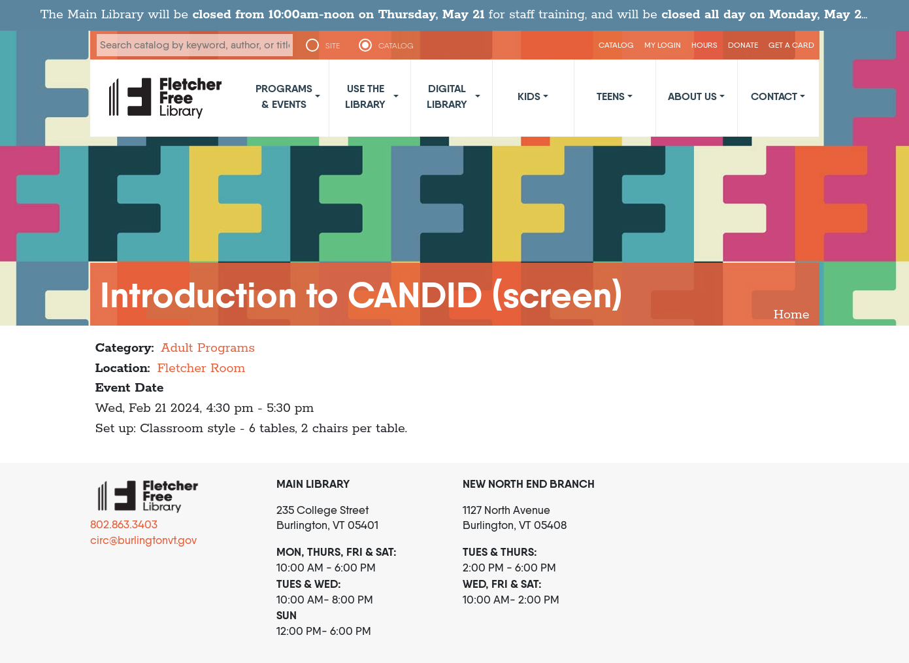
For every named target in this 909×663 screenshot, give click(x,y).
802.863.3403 (123, 524)
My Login (662, 45)
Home (792, 315)
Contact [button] (774, 96)
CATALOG (396, 45)
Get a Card (791, 45)
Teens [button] (611, 96)
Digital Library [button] (447, 96)
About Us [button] (692, 96)
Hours (704, 45)
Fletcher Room (201, 368)
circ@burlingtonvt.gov (143, 540)
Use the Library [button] (365, 96)
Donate (743, 45)
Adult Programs (208, 348)
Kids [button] (529, 96)
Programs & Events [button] (284, 96)
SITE (332, 45)
